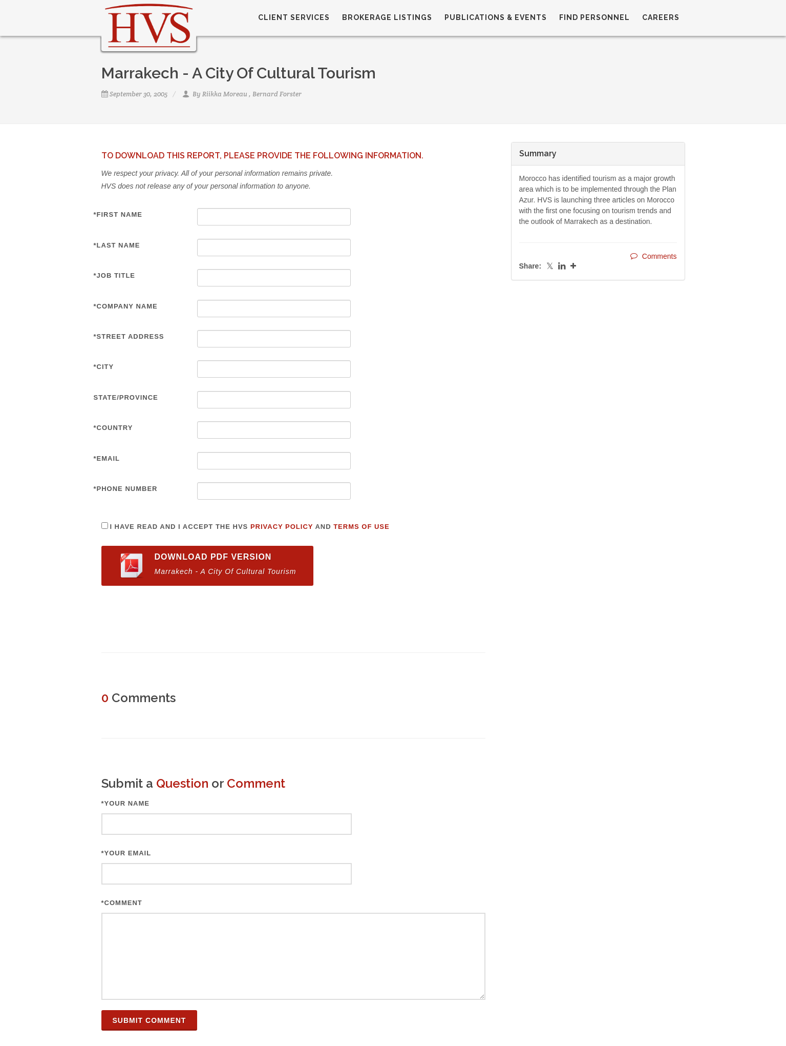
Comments (653, 256)
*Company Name (126, 306)
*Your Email (126, 853)
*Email (107, 458)
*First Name (118, 214)
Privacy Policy (281, 526)
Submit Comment (149, 1020)
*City (104, 367)
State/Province (126, 397)
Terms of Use (361, 526)
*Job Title (115, 275)
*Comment (121, 903)
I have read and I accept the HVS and (249, 526)
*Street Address (129, 336)
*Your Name (125, 803)
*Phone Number (126, 489)
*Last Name (117, 245)
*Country (113, 428)
